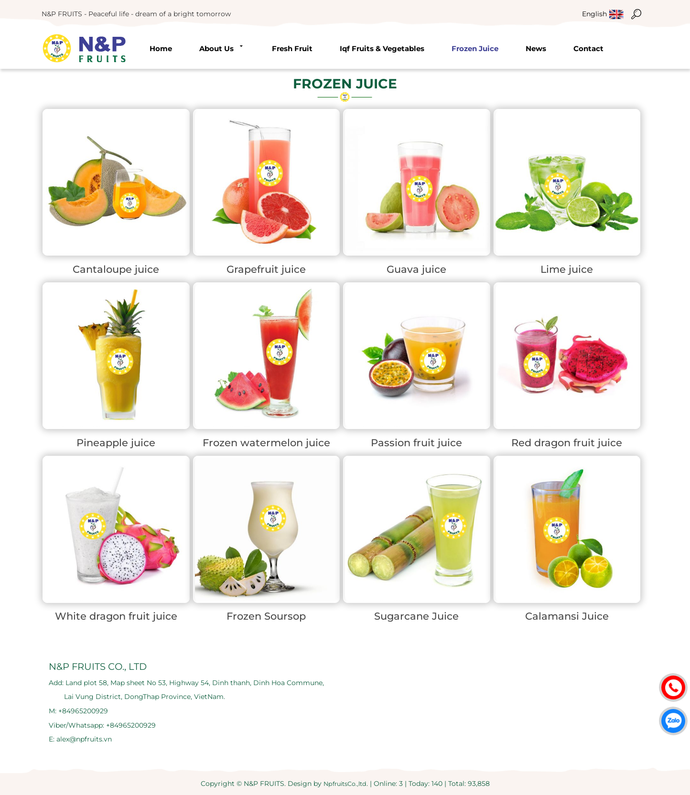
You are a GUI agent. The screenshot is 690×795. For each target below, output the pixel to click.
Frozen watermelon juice (266, 443)
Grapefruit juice (266, 269)
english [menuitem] (594, 14)
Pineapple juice (115, 443)
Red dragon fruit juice (566, 443)
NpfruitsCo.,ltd (345, 783)
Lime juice (566, 269)
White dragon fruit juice (116, 616)
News (536, 48)
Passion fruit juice (416, 443)
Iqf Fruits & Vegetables (382, 48)
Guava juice (416, 269)
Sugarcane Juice (416, 616)
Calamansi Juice (567, 616)
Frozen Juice (475, 48)
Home (161, 48)
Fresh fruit (292, 48)
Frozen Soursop (266, 616)
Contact (588, 48)
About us (222, 48)
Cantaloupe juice (116, 269)
